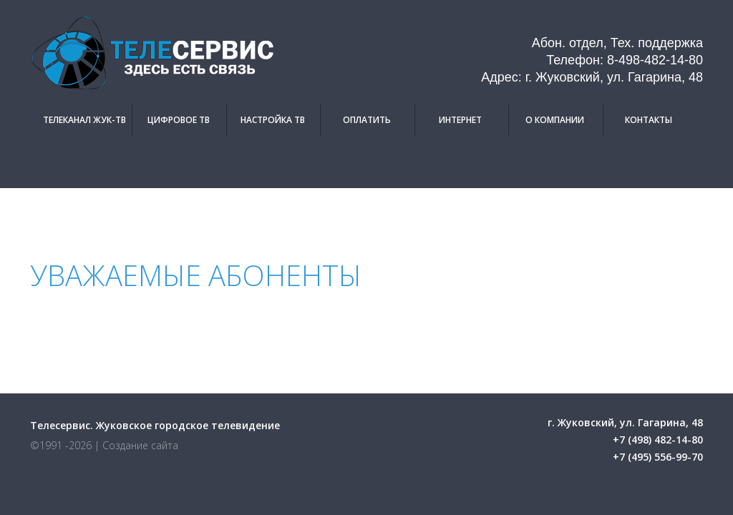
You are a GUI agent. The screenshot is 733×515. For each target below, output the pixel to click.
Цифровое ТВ (178, 120)
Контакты (648, 120)
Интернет (460, 120)
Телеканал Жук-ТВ (84, 120)
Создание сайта (140, 445)
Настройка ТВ (273, 120)
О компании (554, 120)
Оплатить (367, 120)
